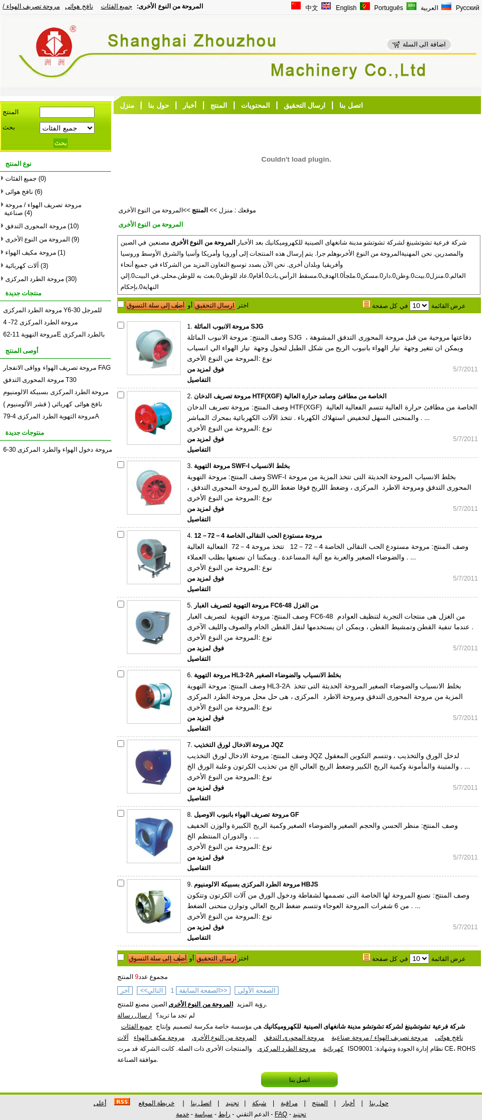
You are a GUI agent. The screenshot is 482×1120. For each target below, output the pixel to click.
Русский (466, 8)
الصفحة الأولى (256, 990)
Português (388, 8)
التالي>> (151, 990)
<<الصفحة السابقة (203, 990)
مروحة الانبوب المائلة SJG (228, 326)
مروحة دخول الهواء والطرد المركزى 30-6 (57, 449)
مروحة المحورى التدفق (35, 226)
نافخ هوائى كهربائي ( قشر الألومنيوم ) (52, 404)
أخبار (190, 105)
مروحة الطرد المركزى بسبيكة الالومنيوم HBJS (256, 884)
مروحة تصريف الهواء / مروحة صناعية (379, 1037)
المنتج (218, 105)
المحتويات (255, 105)
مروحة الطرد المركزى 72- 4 (40, 322)
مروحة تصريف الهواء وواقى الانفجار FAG (57, 367)
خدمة (182, 1114)
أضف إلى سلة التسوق (155, 305)
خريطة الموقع (156, 1103)
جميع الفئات (116, 6)
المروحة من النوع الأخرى (37, 239)
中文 (311, 8)
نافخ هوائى (78, 6)
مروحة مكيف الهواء (30, 252)
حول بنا (158, 105)
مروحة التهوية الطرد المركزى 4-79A (51, 416)
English (345, 8)
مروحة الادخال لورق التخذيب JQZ (238, 745)
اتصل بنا (351, 105)
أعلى (100, 1103)
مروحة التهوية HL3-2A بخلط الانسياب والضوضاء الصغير (267, 675)
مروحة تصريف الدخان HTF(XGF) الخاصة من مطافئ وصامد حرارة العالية (290, 396)
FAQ (281, 1114)
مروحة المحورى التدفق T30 (40, 380)
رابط (224, 1114)
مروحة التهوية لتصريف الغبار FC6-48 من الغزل (256, 605)
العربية (428, 8)
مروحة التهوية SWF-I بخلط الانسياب (241, 466)
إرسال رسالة (134, 1015)
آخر (125, 990)
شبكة (259, 1103)
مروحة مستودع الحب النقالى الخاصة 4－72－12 (258, 535)
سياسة (203, 1114)
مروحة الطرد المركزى (34, 279)
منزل (127, 105)
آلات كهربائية (22, 265)
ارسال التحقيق (305, 105)
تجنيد (232, 1103)
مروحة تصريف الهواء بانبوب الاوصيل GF (246, 814)
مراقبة (289, 1103)
